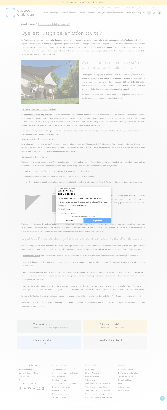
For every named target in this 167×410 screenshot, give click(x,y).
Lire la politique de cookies (66, 213)
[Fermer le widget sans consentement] (66, 188)
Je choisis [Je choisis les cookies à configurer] (70, 221)
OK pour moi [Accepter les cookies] (97, 221)
